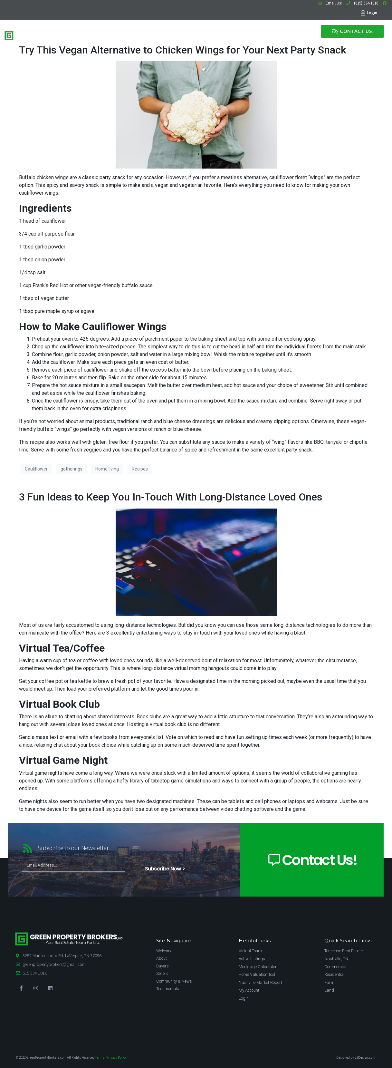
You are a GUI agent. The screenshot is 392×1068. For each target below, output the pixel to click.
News (164, 34)
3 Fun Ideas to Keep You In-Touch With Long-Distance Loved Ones (170, 497)
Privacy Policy (116, 1057)
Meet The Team (139, 34)
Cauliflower (36, 468)
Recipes (140, 468)
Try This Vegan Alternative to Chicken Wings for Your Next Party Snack (182, 50)
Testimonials (186, 34)
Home (90, 34)
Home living (107, 468)
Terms (99, 1057)
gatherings (71, 468)
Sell (116, 34)
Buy (104, 34)
